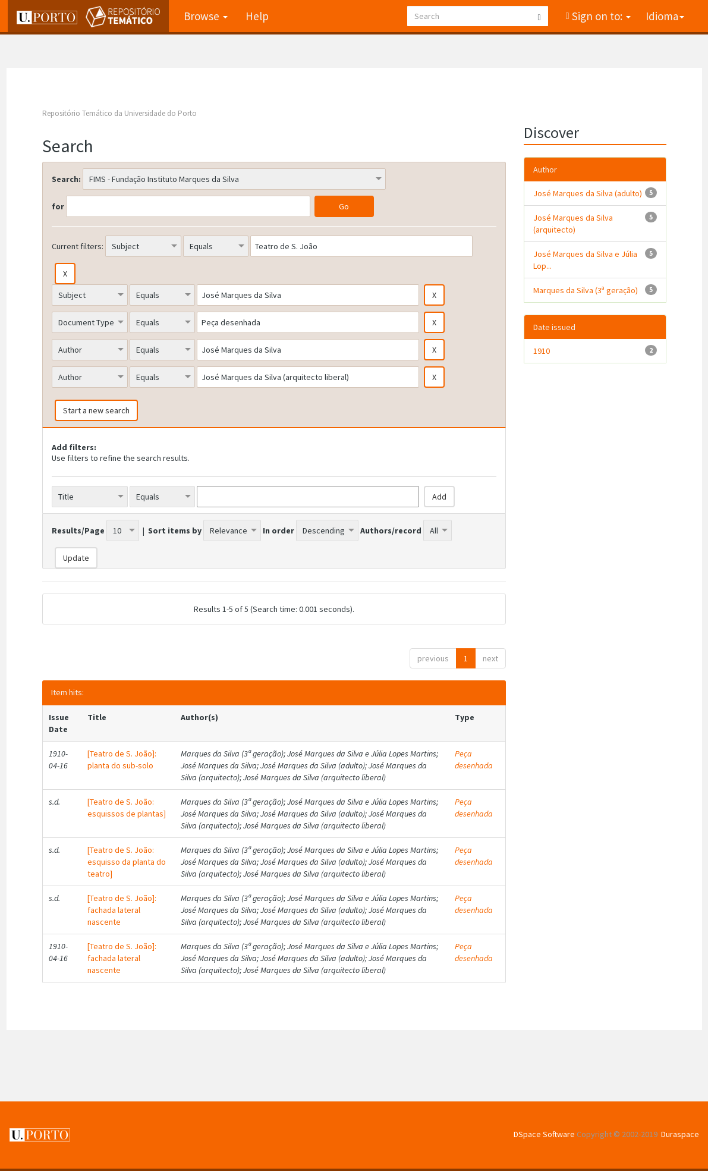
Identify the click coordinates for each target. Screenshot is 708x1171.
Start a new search (96, 410)
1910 (541, 351)
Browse (204, 16)
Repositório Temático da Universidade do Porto (119, 113)
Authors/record (390, 530)
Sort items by (175, 530)
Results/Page (78, 530)
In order (278, 530)
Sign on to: (600, 16)
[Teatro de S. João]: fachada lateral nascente (121, 910)
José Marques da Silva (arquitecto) (573, 223)
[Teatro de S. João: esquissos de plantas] (126, 807)
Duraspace (680, 1134)
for (58, 206)
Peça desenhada (474, 759)
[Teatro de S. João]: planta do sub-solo (121, 759)
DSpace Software (544, 1134)
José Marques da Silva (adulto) (587, 193)
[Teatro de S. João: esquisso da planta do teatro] (126, 861)
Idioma (665, 16)
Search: (66, 179)
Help (256, 16)
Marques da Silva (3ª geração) (585, 290)
